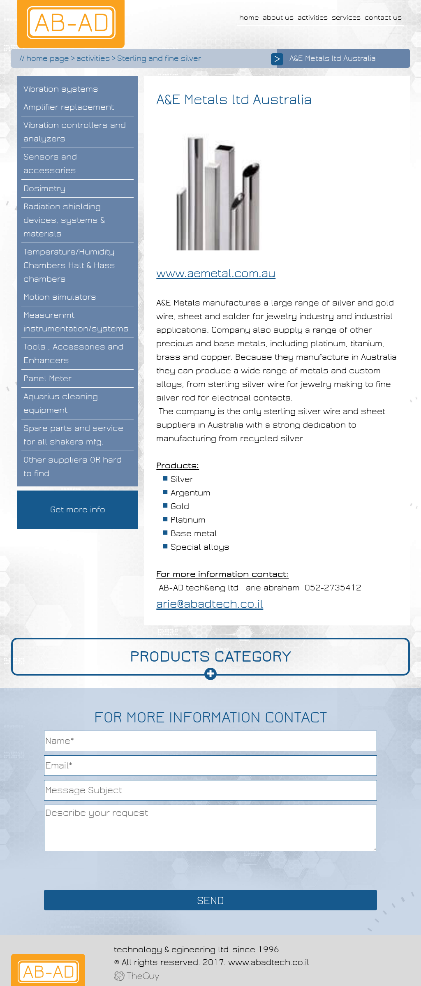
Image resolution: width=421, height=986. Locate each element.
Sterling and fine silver (159, 58)
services (346, 17)
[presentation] (210, 870)
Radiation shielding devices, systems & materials (64, 220)
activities (313, 17)
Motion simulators (59, 296)
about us (278, 17)
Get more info (77, 509)
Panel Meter (47, 378)
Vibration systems (60, 88)
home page (47, 58)
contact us (383, 17)
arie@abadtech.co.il (209, 603)
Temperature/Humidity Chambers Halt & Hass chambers (69, 265)
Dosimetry (44, 188)
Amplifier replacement (68, 106)
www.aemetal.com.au (215, 273)
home (249, 17)
